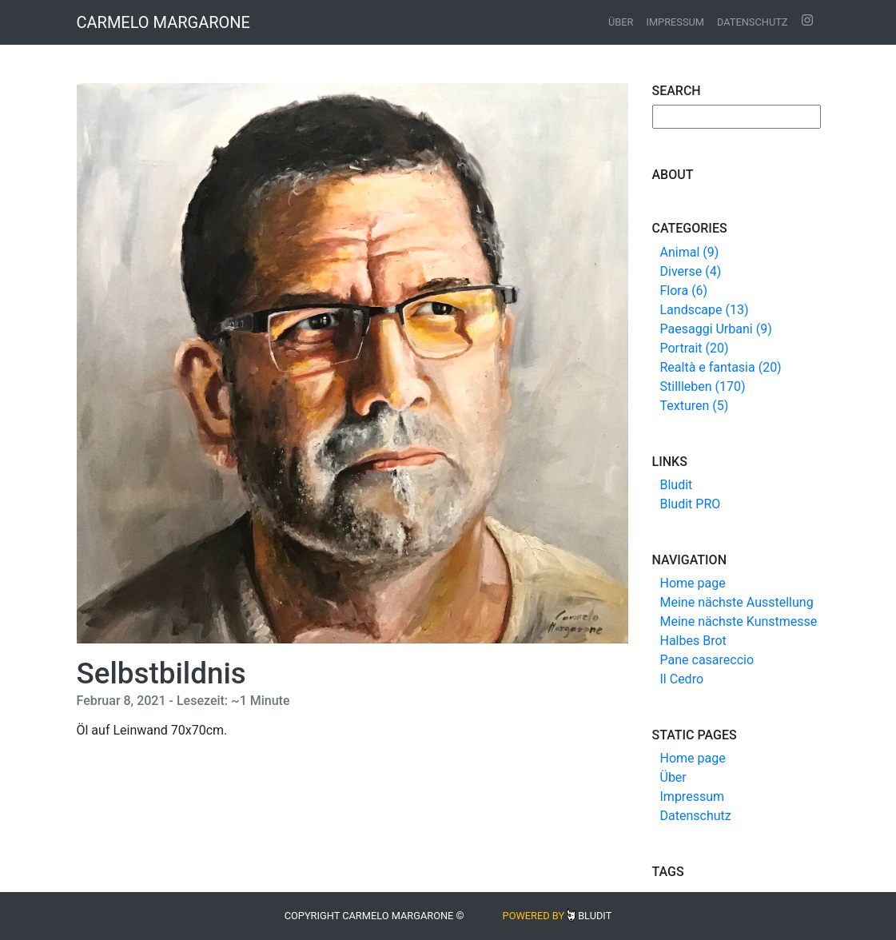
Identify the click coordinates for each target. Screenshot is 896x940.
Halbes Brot (693, 640)
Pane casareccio (707, 659)
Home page (693, 583)
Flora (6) (684, 290)
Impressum (675, 22)
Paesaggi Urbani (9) (716, 329)
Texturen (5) (694, 405)
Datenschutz (752, 22)
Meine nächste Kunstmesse (739, 621)
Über (620, 22)
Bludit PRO (690, 504)
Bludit (676, 484)
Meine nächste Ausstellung (737, 602)
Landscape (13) (704, 309)
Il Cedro (682, 679)
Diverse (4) (691, 271)
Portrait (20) (694, 348)
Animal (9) (689, 252)
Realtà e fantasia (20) (721, 367)
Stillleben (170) (703, 386)
